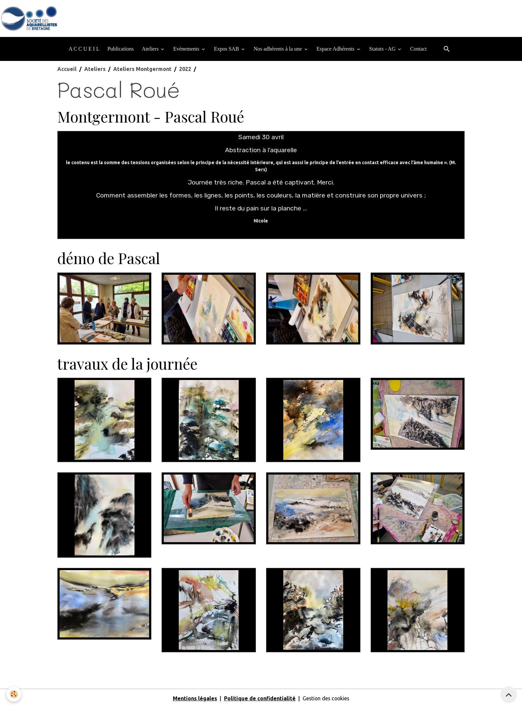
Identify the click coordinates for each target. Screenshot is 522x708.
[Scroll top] (508, 694)
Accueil (67, 69)
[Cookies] (14, 694)
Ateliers (151, 49)
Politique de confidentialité (259, 699)
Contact (418, 49)
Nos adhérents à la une (278, 49)
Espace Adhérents (336, 49)
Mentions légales (194, 699)
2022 (185, 69)
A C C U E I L (84, 49)
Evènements (186, 49)
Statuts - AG (383, 49)
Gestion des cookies (326, 699)
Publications (121, 49)
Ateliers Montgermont (142, 69)
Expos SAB (227, 49)
